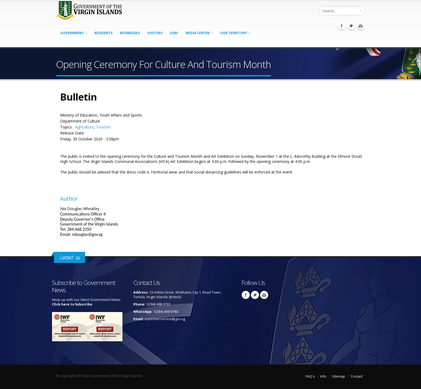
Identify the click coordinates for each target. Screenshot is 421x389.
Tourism (103, 127)
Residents (103, 33)
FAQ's (310, 376)
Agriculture (84, 127)
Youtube (361, 26)
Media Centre (198, 33)
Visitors (155, 33)
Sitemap (338, 376)
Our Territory (233, 33)
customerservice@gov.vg (165, 319)
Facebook (342, 26)
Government (72, 33)
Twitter (351, 26)
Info (323, 376)
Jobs (174, 33)
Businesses (130, 33)
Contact (357, 376)
